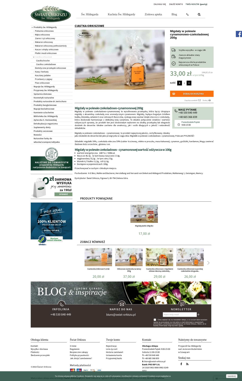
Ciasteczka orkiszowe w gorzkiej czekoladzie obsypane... (190, 270)
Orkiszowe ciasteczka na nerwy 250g (129, 270)
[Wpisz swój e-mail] (180, 314)
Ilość (173, 82)
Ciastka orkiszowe (43, 56)
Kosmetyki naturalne (44, 97)
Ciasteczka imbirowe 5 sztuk (98, 269)
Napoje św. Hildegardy (44, 86)
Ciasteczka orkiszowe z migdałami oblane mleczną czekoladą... (159, 270)
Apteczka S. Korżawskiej (45, 120)
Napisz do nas (121, 309)
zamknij (232, 376)
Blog (174, 14)
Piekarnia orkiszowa (44, 31)
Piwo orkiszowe (42, 82)
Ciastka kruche (43, 60)
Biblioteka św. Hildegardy (46, 116)
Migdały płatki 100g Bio (144, 225)
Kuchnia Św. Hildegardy (121, 14)
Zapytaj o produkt (192, 100)
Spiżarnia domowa (43, 94)
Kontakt (34, 346)
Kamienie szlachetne (44, 112)
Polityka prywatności (79, 355)
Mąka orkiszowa (42, 34)
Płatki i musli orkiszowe (46, 53)
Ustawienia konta (114, 355)
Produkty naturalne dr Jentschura (50, 101)
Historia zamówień (114, 352)
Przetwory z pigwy (43, 79)
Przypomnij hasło (114, 358)
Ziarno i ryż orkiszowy (45, 38)
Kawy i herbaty (42, 71)
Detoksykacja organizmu (46, 123)
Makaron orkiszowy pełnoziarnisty (51, 45)
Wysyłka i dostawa (39, 349)
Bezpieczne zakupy (79, 352)
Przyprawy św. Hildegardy (46, 90)
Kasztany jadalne (43, 75)
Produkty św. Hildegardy (45, 27)
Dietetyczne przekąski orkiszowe (50, 68)
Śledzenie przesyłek (40, 355)
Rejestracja (111, 346)
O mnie (73, 346)
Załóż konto (176, 4)
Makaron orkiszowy (44, 42)
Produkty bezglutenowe (45, 105)
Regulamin (74, 349)
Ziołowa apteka (153, 14)
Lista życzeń (111, 349)
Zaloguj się (160, 4)
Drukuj (207, 100)
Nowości (38, 134)
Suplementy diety (42, 127)
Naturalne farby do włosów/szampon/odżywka (47, 140)
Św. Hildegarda (89, 14)
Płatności (35, 352)
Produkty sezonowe (43, 131)
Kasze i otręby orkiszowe (46, 49)
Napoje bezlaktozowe (44, 108)
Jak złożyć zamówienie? (81, 358)
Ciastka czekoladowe (46, 64)
